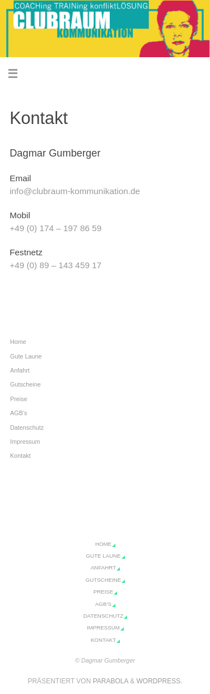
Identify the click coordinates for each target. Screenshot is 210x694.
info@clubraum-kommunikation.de (75, 191)
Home (18, 341)
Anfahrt (20, 370)
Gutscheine (25, 384)
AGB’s (18, 413)
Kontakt (20, 455)
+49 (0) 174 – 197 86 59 (55, 228)
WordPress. (160, 681)
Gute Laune (25, 356)
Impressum (25, 441)
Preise (18, 399)
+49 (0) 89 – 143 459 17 (55, 265)
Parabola (110, 681)
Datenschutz (27, 427)
